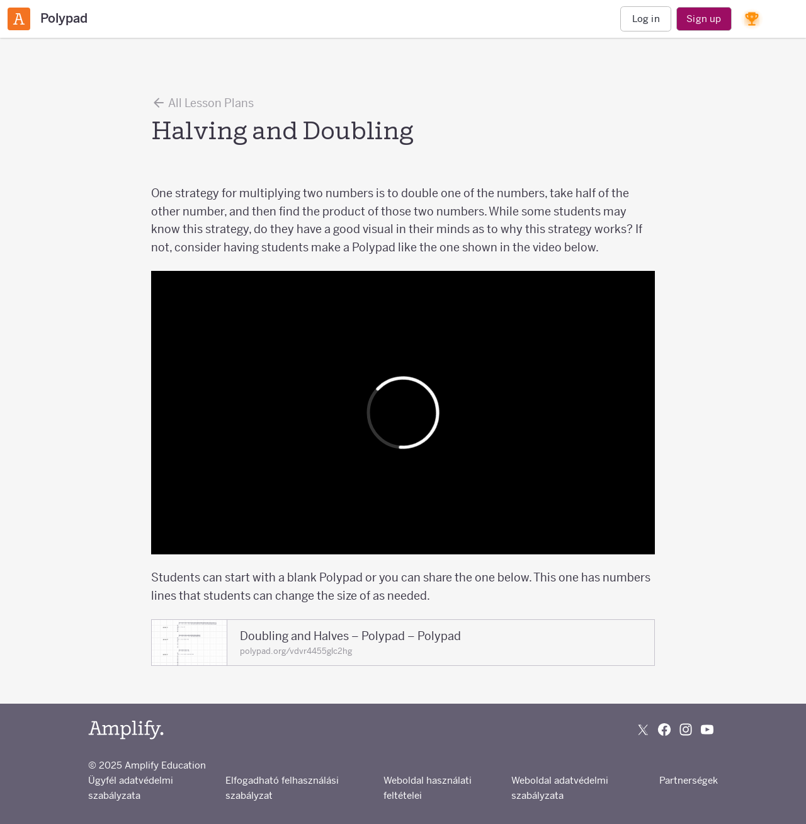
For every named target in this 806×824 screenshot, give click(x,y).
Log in (646, 19)
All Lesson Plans (202, 102)
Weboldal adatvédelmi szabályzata (559, 787)
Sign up (703, 19)
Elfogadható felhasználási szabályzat (282, 787)
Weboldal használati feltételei (427, 787)
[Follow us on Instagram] (685, 729)
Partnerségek (688, 780)
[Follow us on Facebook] (664, 729)
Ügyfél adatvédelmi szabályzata (130, 787)
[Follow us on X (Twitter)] (643, 729)
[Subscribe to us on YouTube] (707, 729)
